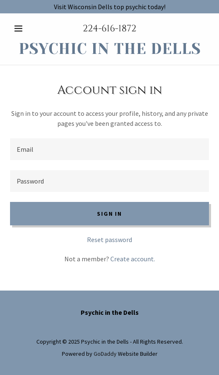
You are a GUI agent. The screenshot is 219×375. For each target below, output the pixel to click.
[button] (25, 28)
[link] (109, 49)
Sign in (109, 213)
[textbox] (109, 149)
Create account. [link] (132, 259)
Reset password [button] (109, 239)
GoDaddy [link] (105, 353)
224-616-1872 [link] (109, 29)
